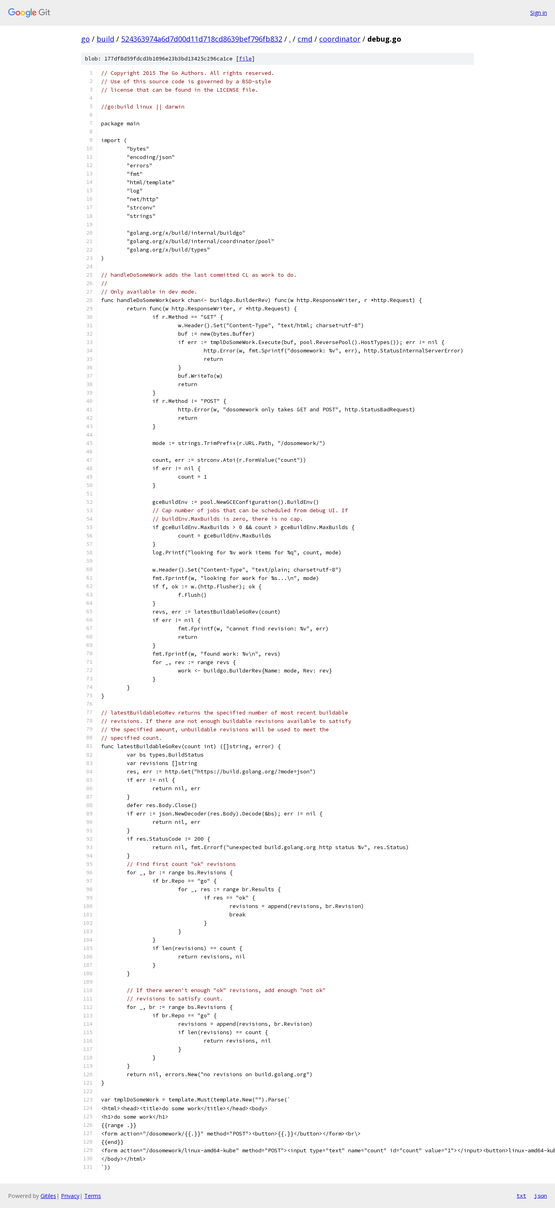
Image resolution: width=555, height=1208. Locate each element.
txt (521, 1195)
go (85, 39)
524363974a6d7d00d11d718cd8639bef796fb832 (201, 39)
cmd (305, 39)
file (245, 58)
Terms (92, 1196)
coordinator (340, 39)
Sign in (538, 12)
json (540, 1195)
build (105, 39)
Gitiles (48, 1196)
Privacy (70, 1196)
